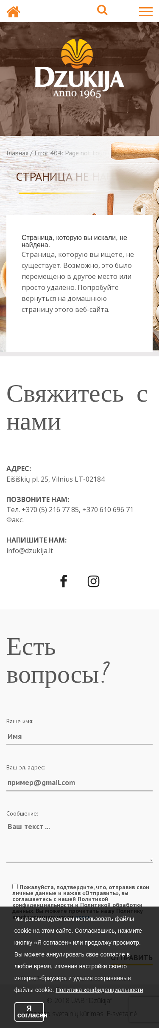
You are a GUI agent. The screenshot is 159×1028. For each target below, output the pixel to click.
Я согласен (30, 1012)
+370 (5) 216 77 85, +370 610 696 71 (78, 509)
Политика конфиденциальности (99, 990)
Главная (17, 153)
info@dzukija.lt (29, 550)
